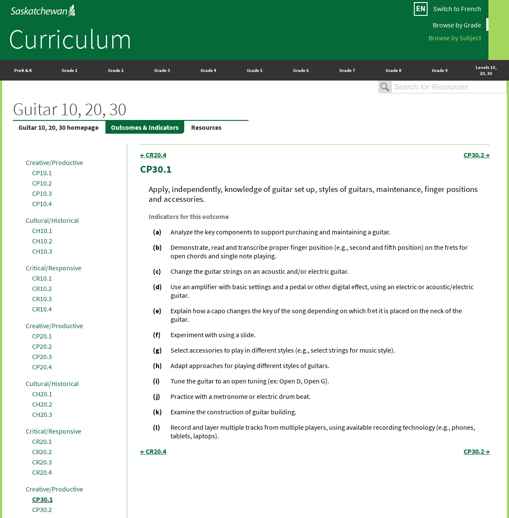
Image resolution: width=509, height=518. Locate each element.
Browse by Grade (457, 24)
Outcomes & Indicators (145, 127)
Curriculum (70, 38)
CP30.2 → (477, 154)
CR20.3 (42, 462)
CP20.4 (42, 366)
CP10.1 (42, 172)
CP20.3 (42, 356)
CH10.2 (42, 241)
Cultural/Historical (52, 220)
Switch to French (457, 8)
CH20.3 (42, 414)
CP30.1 (42, 499)
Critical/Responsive (53, 267)
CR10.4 (42, 309)
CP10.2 (42, 183)
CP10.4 (42, 203)
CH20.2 (42, 404)
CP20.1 (42, 336)
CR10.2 (42, 288)
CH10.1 (42, 230)
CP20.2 (42, 346)
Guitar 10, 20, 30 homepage (58, 127)
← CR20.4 (153, 154)
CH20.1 (42, 393)
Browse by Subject (454, 37)
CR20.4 (42, 472)
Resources (206, 127)
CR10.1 (42, 278)
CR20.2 (42, 451)
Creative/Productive (54, 162)
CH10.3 (42, 251)
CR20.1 (42, 441)
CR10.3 (42, 298)
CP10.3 (42, 193)
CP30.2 (42, 509)
